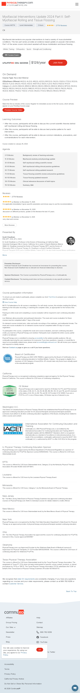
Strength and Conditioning (42, 49)
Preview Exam (12, 55)
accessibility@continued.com (47, 342)
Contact (39, 622)
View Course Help (9, 302)
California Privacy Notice (14, 679)
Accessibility (9, 664)
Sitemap (39, 627)
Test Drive (52, 297)
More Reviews (10, 225)
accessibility (39, 338)
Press (8, 637)
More (4, 255)
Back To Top (71, 591)
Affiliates (9, 618)
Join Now (57, 62)
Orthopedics (20, 49)
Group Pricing (11, 622)
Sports (29, 49)
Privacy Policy (10, 674)
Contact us (13, 347)
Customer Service (16, 584)
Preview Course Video (13, 110)
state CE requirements (26, 579)
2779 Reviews (61, 25)
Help (38, 618)
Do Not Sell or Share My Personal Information (23, 684)
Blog (7, 642)
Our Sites (10, 627)
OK (40, 650)
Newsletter (10, 632)
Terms (6, 669)
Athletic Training (8, 49)
